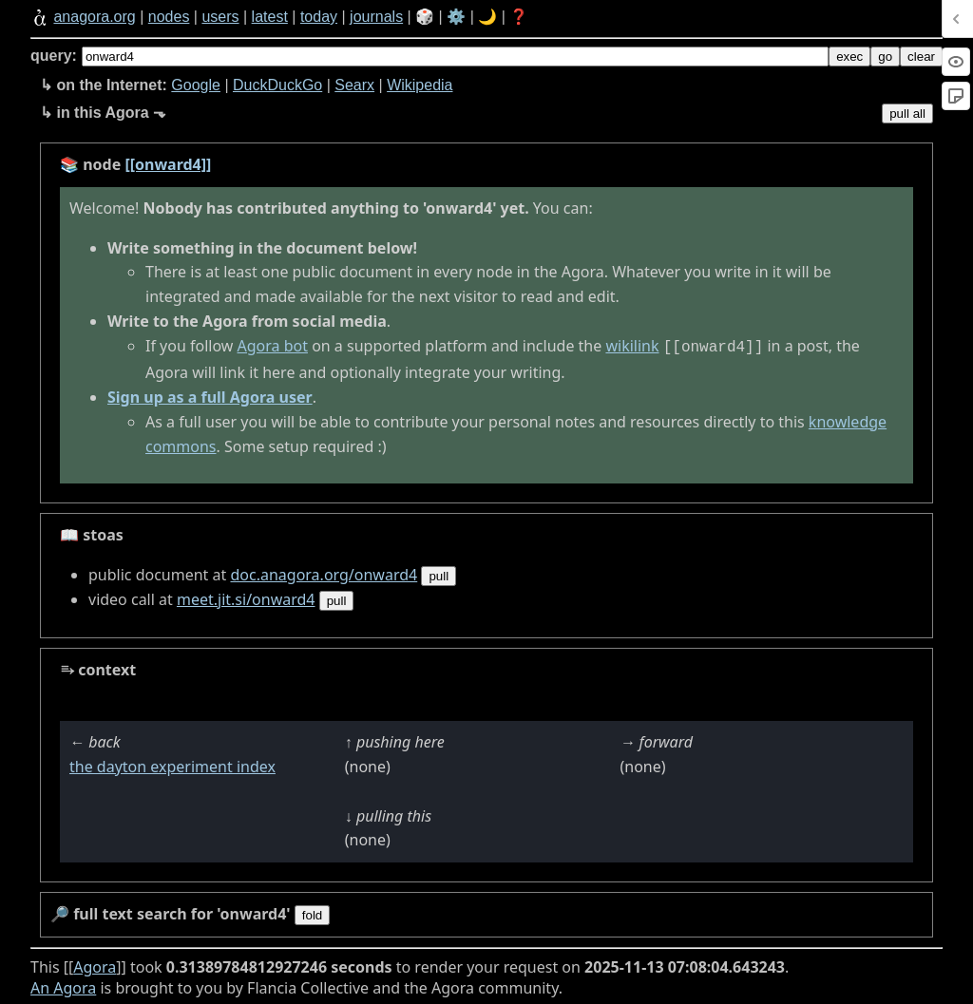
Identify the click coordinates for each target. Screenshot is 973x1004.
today (318, 17)
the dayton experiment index (172, 764)
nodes (169, 17)
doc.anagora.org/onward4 (323, 572)
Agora (94, 965)
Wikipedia (419, 85)
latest (270, 17)
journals (376, 17)
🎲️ (424, 17)
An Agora (63, 986)
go (885, 56)
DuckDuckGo (277, 85)
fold (312, 913)
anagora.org (94, 17)
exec (849, 56)
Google (195, 85)
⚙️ (456, 17)
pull (438, 574)
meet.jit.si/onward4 (246, 597)
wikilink (631, 345)
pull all (907, 113)
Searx (354, 85)
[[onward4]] (167, 164)
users (219, 17)
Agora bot (273, 345)
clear (921, 56)
